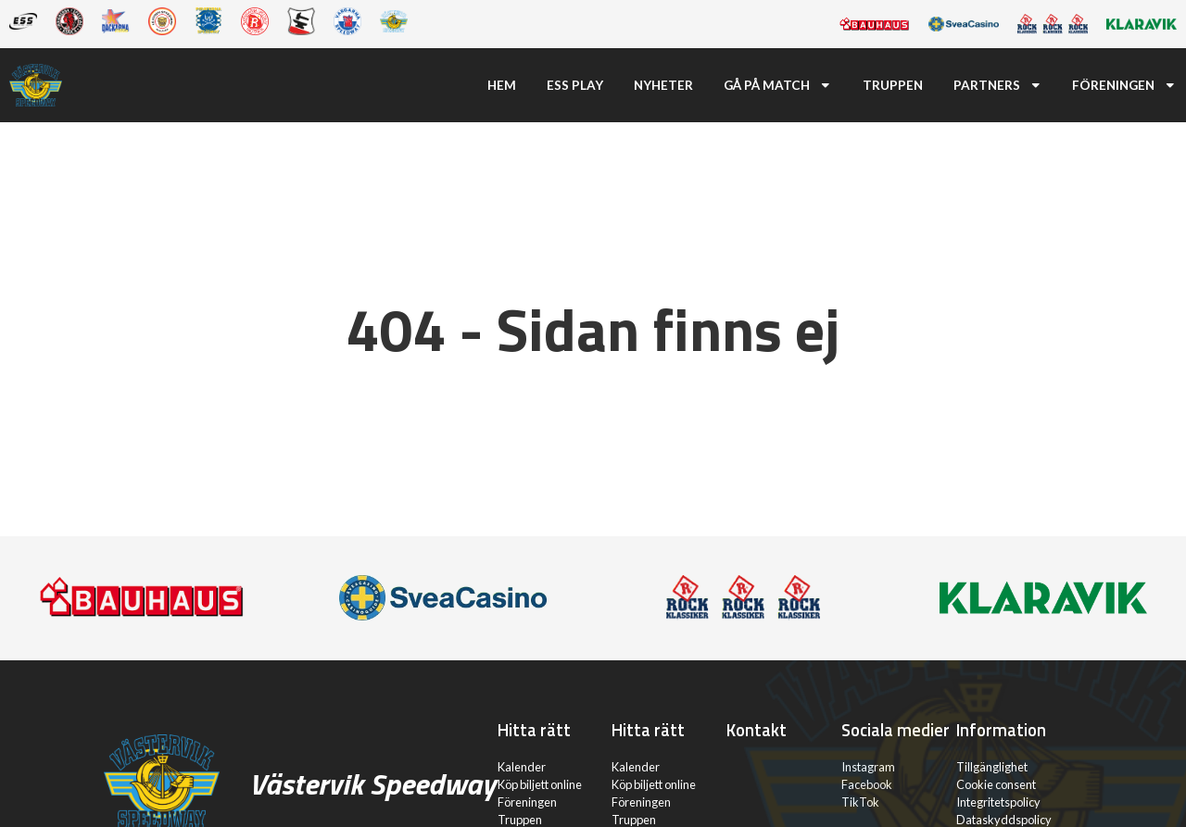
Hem (501, 85)
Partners (997, 85)
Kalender (522, 766)
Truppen (893, 85)
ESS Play (575, 85)
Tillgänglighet (992, 766)
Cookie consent (996, 784)
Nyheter (663, 85)
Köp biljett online (540, 784)
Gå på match (778, 85)
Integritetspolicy (998, 802)
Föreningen (1124, 85)
